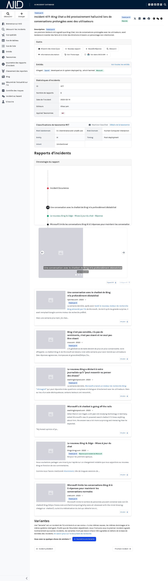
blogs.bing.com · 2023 (76, 450)
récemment (69, 471)
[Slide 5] (87, 275)
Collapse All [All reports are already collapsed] (125, 282)
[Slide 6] (90, 275)
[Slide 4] (84, 275)
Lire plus (124, 322)
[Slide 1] (76, 275)
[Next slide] (123, 253)
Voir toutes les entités (120, 64)
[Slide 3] (81, 275)
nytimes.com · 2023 (75, 300)
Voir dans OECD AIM (97, 54)
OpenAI (47, 70)
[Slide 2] (78, 275)
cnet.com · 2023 (73, 495)
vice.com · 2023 (73, 342)
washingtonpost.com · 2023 (79, 380)
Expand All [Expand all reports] (111, 282)
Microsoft (99, 70)
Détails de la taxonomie (119, 125)
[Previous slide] (42, 253)
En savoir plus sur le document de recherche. (73, 534)
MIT (63, 113)
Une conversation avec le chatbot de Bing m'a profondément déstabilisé (83, 267)
